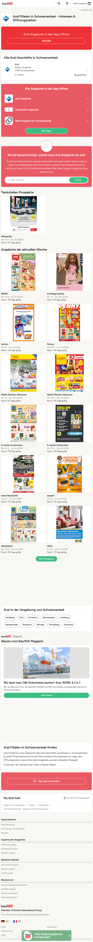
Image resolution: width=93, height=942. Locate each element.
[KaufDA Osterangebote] (46, 935)
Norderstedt (12, 624)
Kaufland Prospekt (9, 849)
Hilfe (3, 927)
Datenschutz (46, 171)
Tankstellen (43, 805)
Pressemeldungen (9, 897)
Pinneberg (54, 624)
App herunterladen (9, 893)
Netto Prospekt (8, 869)
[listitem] (23, 220)
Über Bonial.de (7, 824)
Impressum (51, 927)
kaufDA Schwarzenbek (14, 805)
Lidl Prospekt (7, 873)
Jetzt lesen (46, 695)
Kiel (21, 617)
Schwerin (33, 617)
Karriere (4, 833)
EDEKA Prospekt (8, 845)
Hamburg (10, 617)
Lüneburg (64, 617)
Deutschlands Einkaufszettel (14, 885)
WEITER (46, 40)
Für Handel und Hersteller (13, 829)
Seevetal (68, 624)
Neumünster (49, 617)
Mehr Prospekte (46, 559)
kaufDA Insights (8, 889)
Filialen (31, 805)
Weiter (78, 180)
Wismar (40, 624)
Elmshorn (27, 624)
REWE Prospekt (8, 853)
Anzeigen (86, 9)
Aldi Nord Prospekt (9, 865)
